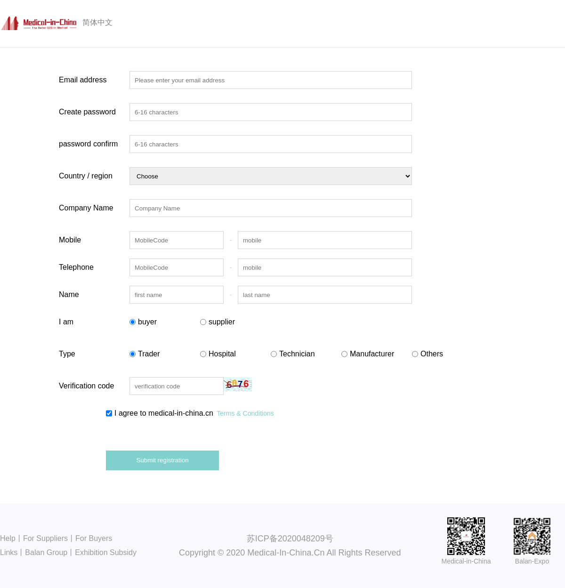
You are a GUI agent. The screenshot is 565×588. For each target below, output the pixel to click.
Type (67, 354)
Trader (144, 354)
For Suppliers (45, 538)
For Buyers (93, 538)
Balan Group (46, 552)
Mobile (70, 240)
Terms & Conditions (245, 413)
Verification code (86, 386)
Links (8, 552)
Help (8, 538)
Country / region (86, 176)
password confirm (88, 144)
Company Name (86, 208)
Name (69, 294)
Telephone (76, 267)
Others (427, 354)
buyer (143, 322)
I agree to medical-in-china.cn (190, 413)
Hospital (218, 354)
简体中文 (97, 22)
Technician (293, 354)
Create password (87, 112)
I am (66, 322)
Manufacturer (367, 354)
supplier (217, 322)
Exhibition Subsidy (106, 552)
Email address (82, 80)
